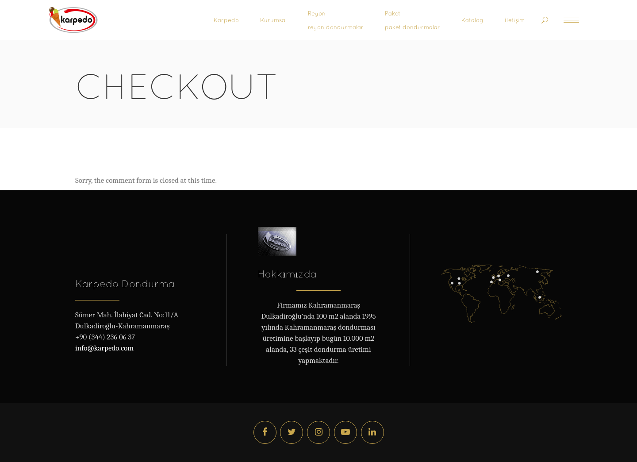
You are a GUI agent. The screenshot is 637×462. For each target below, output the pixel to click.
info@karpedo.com (104, 348)
